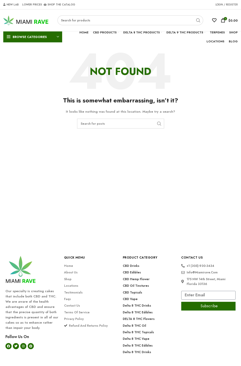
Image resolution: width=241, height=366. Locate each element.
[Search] (130, 20)
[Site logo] (26, 20)
